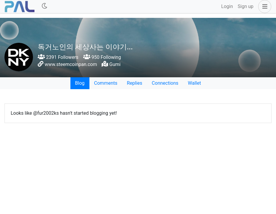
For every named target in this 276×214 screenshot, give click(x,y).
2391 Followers (58, 57)
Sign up (245, 6)
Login (227, 6)
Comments (105, 83)
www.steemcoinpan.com (71, 64)
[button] (263, 6)
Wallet (194, 83)
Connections (165, 83)
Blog (80, 83)
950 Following (102, 57)
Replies (134, 83)
